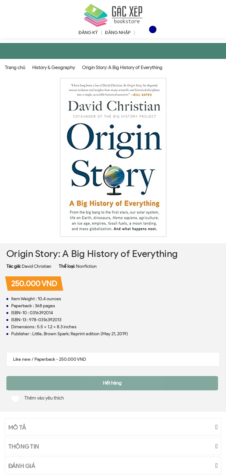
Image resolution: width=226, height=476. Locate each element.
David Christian (36, 266)
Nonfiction (86, 266)
